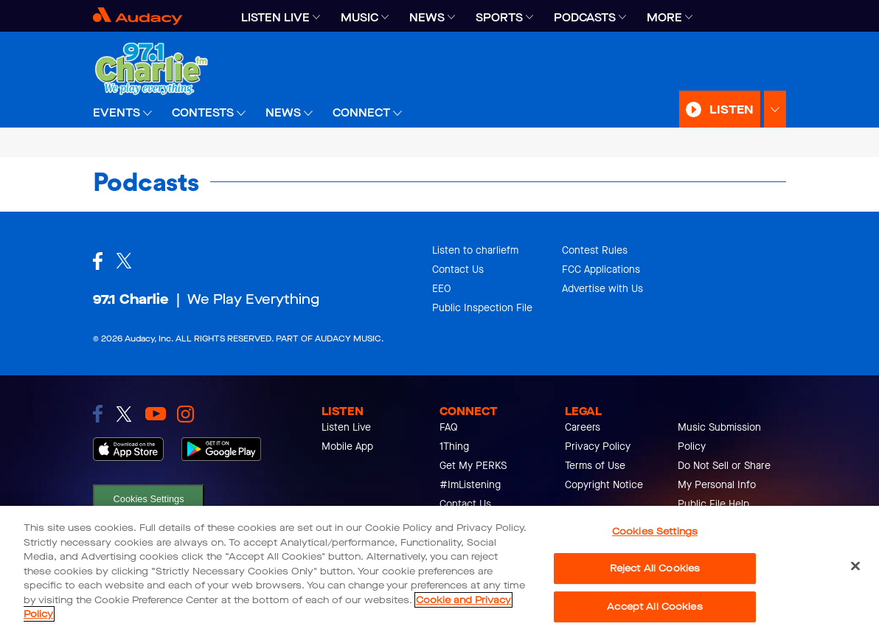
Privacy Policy (597, 446)
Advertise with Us (602, 289)
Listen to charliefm (475, 250)
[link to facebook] (98, 414)
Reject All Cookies (655, 568)
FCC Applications (601, 270)
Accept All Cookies (654, 606)
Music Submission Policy (719, 436)
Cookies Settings (149, 498)
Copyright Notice (604, 485)
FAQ (449, 427)
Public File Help (713, 504)
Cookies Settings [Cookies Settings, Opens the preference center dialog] (655, 531)
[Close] (855, 565)
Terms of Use (595, 466)
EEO (441, 289)
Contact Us (458, 270)
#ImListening (470, 485)
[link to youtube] (155, 413)
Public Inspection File (482, 308)
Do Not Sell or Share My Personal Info (724, 475)
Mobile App (347, 446)
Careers (582, 427)
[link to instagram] (185, 414)
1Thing (454, 446)
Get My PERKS (473, 466)
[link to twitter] (124, 414)
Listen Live (346, 427)
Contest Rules (595, 250)
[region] (439, 567)
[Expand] (316, 17)
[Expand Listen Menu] (775, 109)
